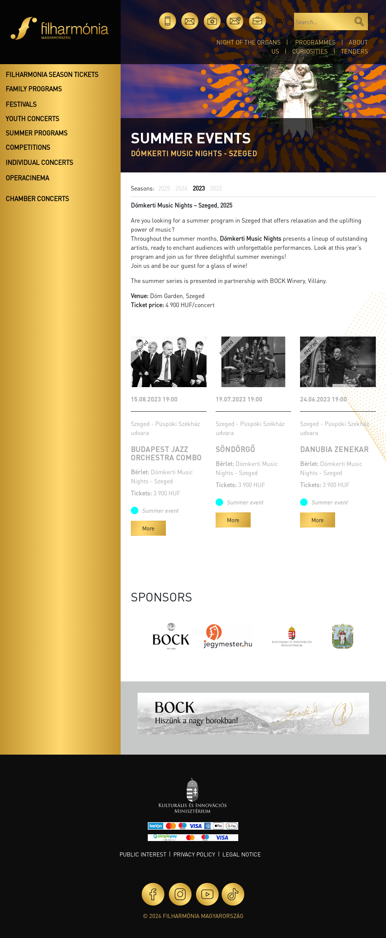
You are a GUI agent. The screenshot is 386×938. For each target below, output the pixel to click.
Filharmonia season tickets (52, 74)
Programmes (315, 42)
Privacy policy (194, 854)
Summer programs (36, 133)
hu (280, 21)
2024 (181, 188)
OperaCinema (27, 178)
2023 (199, 188)
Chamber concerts (37, 198)
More (148, 528)
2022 (216, 188)
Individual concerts (39, 162)
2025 (164, 188)
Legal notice (241, 854)
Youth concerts (32, 118)
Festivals (21, 104)
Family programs (34, 89)
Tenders (354, 51)
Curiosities (310, 51)
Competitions (28, 147)
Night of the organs (248, 42)
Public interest (142, 854)
